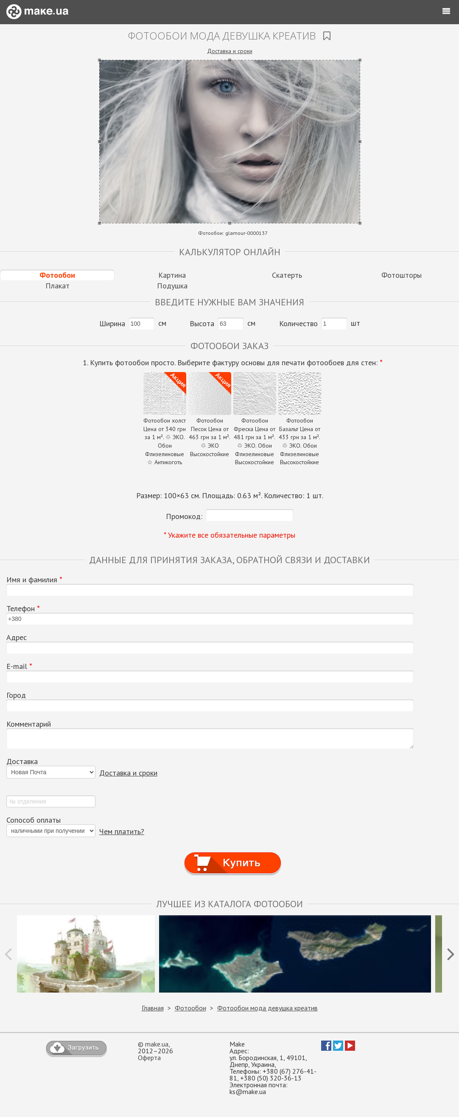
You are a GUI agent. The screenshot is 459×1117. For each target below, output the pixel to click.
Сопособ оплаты (33, 820)
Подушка (172, 286)
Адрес (16, 637)
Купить (233, 854)
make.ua (156, 1044)
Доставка (22, 761)
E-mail (19, 666)
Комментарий (28, 724)
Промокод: (184, 516)
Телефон (23, 608)
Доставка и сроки (229, 51)
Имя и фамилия (34, 579)
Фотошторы (401, 275)
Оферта (149, 1057)
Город (16, 695)
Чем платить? (121, 831)
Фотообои (57, 275)
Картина (172, 275)
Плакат (57, 286)
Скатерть (287, 275)
